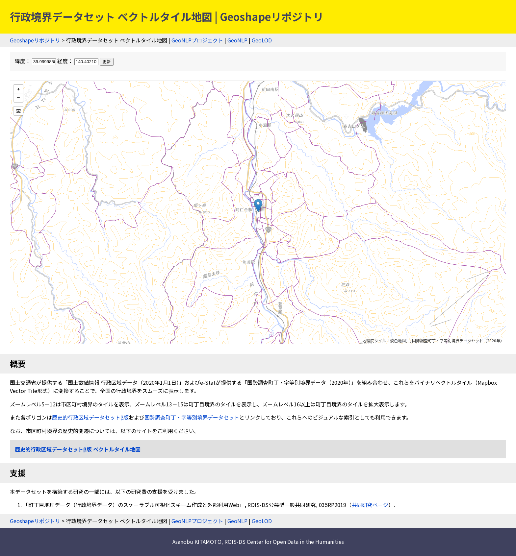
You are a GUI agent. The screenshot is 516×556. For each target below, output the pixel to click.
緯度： (36, 61)
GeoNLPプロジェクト (197, 40)
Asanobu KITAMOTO (196, 541)
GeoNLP (237, 40)
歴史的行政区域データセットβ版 (90, 417)
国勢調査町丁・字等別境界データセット (191, 417)
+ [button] (18, 89)
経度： (78, 61)
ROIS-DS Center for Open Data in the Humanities (284, 541)
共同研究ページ (369, 505)
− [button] (18, 97)
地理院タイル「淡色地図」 (386, 340)
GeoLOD (262, 40)
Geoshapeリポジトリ (35, 40)
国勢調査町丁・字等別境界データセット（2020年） (458, 340)
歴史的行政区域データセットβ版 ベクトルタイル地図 (78, 449)
